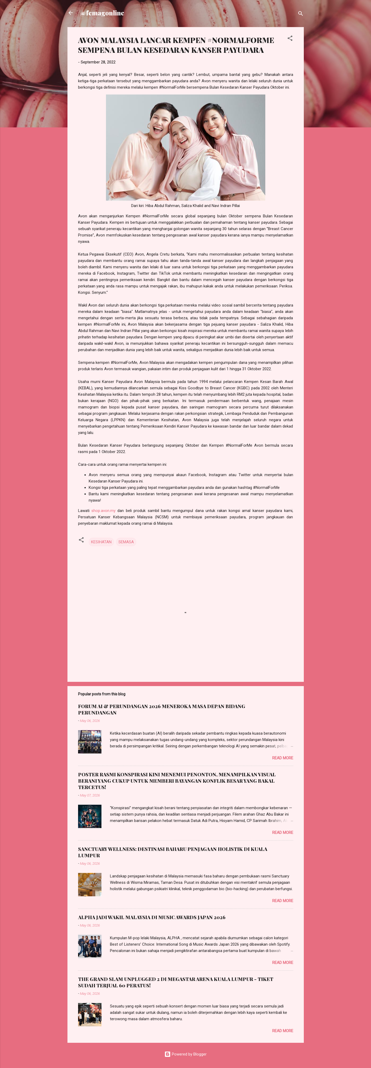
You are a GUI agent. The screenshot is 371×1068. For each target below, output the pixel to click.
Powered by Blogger (185, 1054)
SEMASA (126, 542)
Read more (282, 758)
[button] (290, 39)
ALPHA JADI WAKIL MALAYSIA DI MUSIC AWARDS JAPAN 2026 (151, 917)
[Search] (300, 14)
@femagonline (102, 12)
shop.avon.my (103, 510)
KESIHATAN (101, 542)
